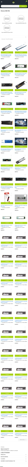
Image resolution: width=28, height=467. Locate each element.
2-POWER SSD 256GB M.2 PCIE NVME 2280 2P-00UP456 (7, 358)
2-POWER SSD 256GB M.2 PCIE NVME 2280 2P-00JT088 (21, 283)
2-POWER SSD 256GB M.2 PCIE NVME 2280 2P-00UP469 (7, 377)
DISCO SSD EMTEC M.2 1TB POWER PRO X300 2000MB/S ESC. (20, 93)
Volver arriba (23, 439)
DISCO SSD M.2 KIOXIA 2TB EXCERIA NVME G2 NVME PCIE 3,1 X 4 (7, 168)
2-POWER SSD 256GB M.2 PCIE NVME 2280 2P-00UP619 (7, 434)
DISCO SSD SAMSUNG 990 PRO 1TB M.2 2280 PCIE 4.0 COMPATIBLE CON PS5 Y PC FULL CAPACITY (7, 187)
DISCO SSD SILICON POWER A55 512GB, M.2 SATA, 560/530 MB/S (6, 112)
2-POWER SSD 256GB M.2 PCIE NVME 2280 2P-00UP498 (21, 415)
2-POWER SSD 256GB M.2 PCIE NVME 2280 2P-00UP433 (7, 321)
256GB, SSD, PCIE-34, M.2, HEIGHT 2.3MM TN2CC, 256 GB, (20, 226)
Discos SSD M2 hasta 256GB (7, 23)
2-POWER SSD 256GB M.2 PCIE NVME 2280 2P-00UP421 (21, 302)
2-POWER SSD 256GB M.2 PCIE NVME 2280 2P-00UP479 (21, 396)
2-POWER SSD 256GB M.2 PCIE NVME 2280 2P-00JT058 (7, 283)
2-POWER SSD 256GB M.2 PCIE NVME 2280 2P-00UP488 (7, 415)
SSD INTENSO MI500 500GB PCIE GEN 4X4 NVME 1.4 (20, 149)
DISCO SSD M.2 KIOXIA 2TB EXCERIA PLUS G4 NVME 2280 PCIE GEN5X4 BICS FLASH (21, 112)
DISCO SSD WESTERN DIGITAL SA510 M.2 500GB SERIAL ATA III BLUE (7, 149)
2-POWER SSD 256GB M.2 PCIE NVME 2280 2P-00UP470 (21, 377)
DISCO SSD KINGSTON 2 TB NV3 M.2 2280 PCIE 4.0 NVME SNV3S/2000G (21, 55)
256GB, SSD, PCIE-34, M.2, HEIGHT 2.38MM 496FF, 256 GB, (6, 226)
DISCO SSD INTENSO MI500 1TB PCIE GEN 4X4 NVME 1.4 (21, 131)
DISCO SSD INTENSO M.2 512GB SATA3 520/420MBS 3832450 (6, 55)
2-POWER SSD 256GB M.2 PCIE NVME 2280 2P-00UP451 (21, 340)
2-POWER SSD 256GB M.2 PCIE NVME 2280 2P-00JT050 (21, 264)
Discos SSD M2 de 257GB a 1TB (21, 23)
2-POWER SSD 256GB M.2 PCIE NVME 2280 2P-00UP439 (7, 340)
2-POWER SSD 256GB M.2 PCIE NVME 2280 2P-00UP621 (21, 434)
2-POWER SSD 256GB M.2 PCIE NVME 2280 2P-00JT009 (7, 245)
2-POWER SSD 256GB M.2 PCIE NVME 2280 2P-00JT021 (21, 245)
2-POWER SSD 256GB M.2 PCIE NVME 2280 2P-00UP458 (21, 358)
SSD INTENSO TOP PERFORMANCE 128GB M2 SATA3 (20, 168)
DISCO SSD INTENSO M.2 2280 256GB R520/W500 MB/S (6, 74)
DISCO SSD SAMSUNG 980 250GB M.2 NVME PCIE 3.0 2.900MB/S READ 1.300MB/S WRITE (7, 93)
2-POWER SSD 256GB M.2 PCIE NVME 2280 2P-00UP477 (7, 396)
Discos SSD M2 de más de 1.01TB (7, 32)
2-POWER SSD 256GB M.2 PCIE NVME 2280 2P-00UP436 (21, 321)
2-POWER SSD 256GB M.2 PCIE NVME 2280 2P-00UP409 (7, 302)
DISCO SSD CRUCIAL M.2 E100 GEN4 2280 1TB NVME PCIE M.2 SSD (21, 74)
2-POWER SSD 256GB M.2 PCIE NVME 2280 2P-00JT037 (7, 264)
